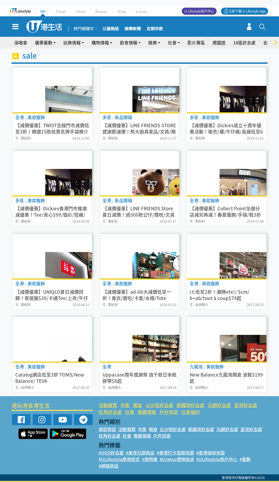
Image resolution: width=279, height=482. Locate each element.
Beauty (101, 11)
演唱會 (20, 42)
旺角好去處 (110, 411)
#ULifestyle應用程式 (119, 459)
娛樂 (152, 42)
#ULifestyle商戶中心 (216, 459)
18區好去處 (244, 42)
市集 (125, 405)
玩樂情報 (72, 42)
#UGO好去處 (111, 452)
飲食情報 (128, 42)
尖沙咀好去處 (159, 405)
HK (42, 11)
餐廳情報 (147, 411)
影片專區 (196, 42)
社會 (172, 42)
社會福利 (190, 411)
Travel (61, 11)
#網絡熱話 (109, 465)
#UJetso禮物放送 (177, 459)
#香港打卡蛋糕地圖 (175, 452)
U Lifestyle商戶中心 (199, 11)
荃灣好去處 (245, 405)
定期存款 (155, 29)
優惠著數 (43, 42)
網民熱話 (107, 429)
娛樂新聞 (133, 29)
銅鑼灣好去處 (190, 405)
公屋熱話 (110, 29)
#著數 (245, 459)
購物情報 (100, 42)
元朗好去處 (219, 405)
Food (80, 11)
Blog (121, 11)
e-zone (141, 11)
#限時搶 (149, 459)
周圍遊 (219, 42)
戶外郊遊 (168, 411)
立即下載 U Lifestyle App (247, 11)
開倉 (137, 405)
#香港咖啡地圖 (210, 452)
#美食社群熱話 (140, 452)
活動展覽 (108, 405)
